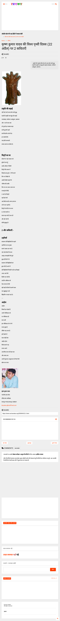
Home (3, 40)
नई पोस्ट (5, 443)
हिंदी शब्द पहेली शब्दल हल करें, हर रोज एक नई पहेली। (14, 36)
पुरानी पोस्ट (54, 443)
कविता (9, 40)
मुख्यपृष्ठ (29, 443)
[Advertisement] (30, 18)
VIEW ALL (54, 578)
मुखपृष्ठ (5, 611)
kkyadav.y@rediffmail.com (9, 405)
